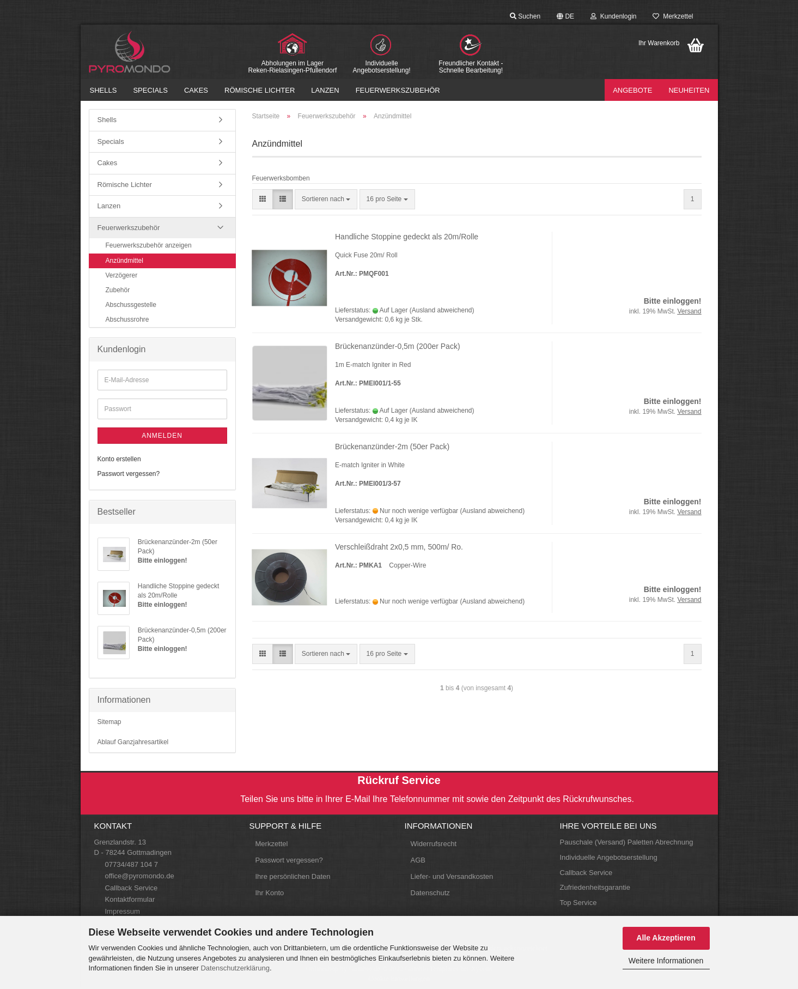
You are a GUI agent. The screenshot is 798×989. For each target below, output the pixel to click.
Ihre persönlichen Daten (293, 876)
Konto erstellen (119, 459)
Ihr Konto (269, 893)
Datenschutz (430, 893)
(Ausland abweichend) (442, 310)
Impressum (122, 911)
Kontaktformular (130, 899)
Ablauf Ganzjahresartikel (133, 742)
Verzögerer (122, 275)
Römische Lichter (259, 90)
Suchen (525, 16)
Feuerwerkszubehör (398, 90)
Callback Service (131, 888)
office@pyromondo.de (139, 876)
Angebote (632, 90)
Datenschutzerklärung (234, 968)
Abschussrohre (127, 319)
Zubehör (118, 290)
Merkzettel (673, 16)
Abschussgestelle (131, 305)
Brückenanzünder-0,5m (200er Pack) (397, 346)
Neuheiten (688, 90)
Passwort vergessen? (129, 474)
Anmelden (162, 435)
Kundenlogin (613, 16)
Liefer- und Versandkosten (452, 876)
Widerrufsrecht (434, 844)
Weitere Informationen (666, 960)
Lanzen (325, 90)
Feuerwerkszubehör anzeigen (149, 245)
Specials (150, 90)
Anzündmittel (124, 260)
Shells (103, 90)
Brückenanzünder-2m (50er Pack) (392, 446)
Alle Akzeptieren (665, 937)
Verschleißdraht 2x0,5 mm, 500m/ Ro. (399, 546)
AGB (418, 860)
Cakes (196, 90)
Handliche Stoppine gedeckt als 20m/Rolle (406, 236)
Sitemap (109, 722)
